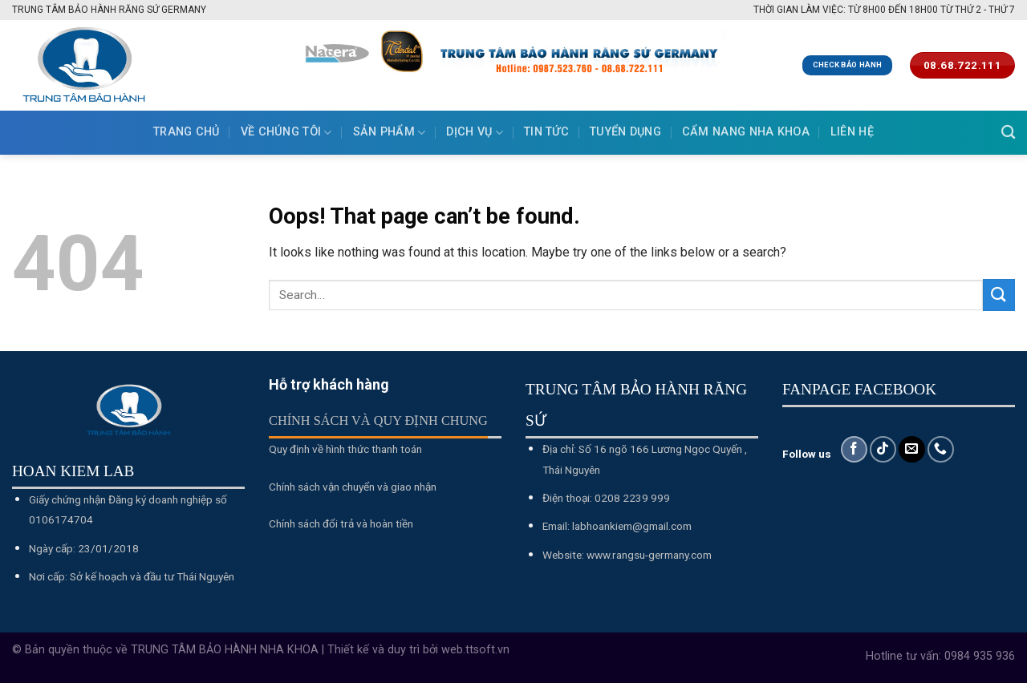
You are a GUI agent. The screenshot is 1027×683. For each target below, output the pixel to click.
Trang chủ (186, 132)
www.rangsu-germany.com (649, 554)
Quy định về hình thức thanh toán (345, 449)
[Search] (1008, 132)
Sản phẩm (389, 132)
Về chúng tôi (286, 132)
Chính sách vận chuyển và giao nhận (352, 486)
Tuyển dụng (625, 132)
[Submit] (999, 294)
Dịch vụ (474, 132)
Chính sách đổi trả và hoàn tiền (341, 523)
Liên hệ (852, 132)
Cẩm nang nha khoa (746, 132)
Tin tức (546, 132)
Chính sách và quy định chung (378, 420)
